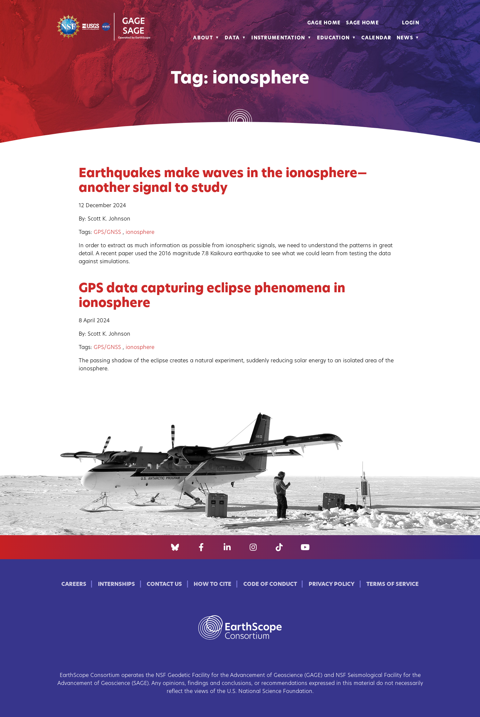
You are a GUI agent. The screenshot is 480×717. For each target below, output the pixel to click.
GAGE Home (324, 23)
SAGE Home (362, 23)
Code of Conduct (270, 584)
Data (232, 38)
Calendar (376, 38)
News (405, 38)
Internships (116, 584)
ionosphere (140, 232)
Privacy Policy (332, 584)
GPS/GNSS (107, 232)
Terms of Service (392, 584)
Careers (73, 584)
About (203, 38)
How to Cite (212, 584)
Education (333, 38)
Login (410, 23)
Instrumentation (278, 38)
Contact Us (164, 584)
